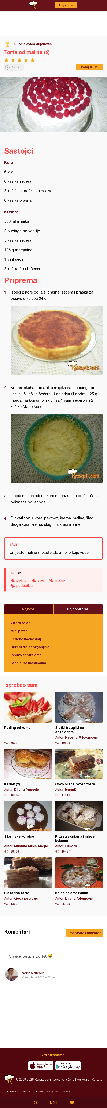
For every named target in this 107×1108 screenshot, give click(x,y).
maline (60, 580)
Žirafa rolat (20, 623)
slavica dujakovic (37, 44)
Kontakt (97, 1079)
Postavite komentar (85, 933)
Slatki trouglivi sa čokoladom (79, 718)
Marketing (83, 1079)
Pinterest (67, 1091)
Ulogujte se (66, 5)
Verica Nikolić (33, 973)
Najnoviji (29, 609)
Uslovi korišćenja (63, 1079)
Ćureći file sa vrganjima (30, 647)
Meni (53, 1102)
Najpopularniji (78, 609)
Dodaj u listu (90, 67)
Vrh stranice (51, 1055)
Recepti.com (9, 1079)
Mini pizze (19, 631)
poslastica (24, 586)
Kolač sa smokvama (79, 881)
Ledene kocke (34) (26, 639)
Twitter (26, 1091)
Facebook (13, 1091)
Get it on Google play (68, 1065)
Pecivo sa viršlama (26, 655)
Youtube (38, 1091)
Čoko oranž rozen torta (79, 773)
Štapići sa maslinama (28, 663)
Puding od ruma (28, 718)
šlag (41, 580)
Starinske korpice (28, 827)
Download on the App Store (41, 1065)
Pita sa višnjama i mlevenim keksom (79, 827)
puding (21, 580)
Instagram (52, 1091)
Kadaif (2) (28, 773)
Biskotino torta (28, 881)
